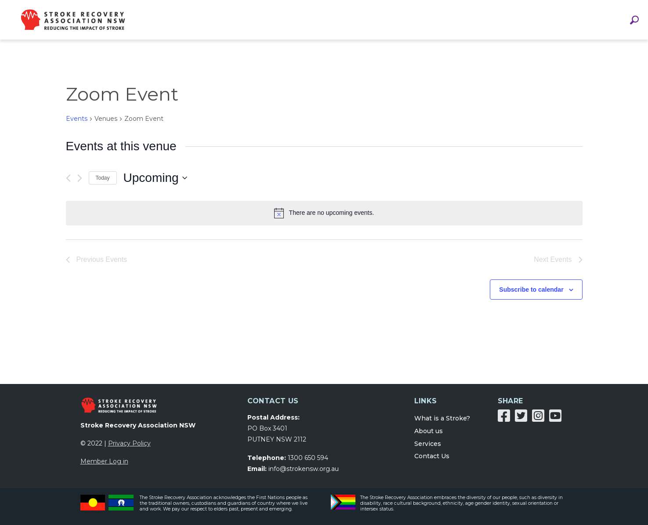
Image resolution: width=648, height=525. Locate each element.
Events (76, 119)
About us (428, 431)
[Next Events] (79, 178)
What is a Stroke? (442, 418)
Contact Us (431, 456)
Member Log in (104, 461)
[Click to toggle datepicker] (155, 178)
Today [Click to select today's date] (103, 178)
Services (427, 444)
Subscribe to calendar (531, 289)
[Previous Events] (68, 178)
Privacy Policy (129, 443)
